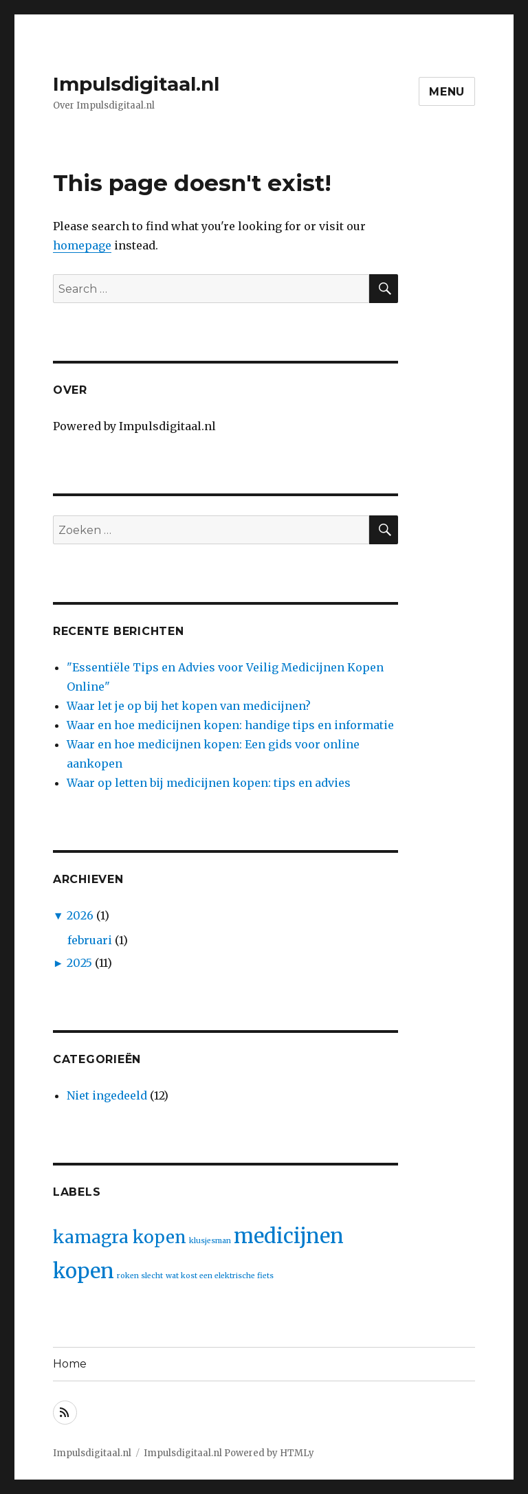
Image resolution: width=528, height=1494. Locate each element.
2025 (79, 963)
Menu (447, 91)
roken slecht (140, 1275)
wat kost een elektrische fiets (220, 1275)
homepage (82, 245)
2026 (80, 915)
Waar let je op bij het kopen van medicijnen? (189, 706)
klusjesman (210, 1240)
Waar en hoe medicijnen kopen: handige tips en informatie (230, 725)
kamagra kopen (119, 1237)
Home (70, 1363)
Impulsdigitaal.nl (136, 84)
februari (89, 940)
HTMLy (297, 1453)
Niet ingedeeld (107, 1095)
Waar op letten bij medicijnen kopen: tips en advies (209, 783)
